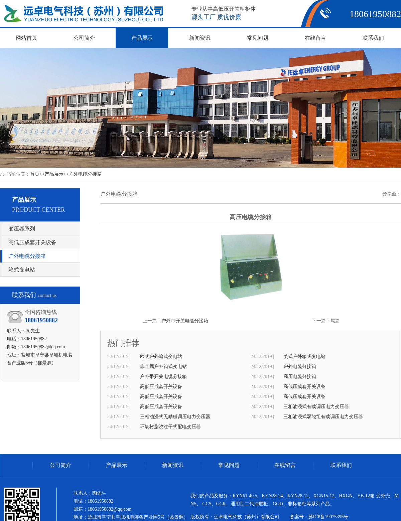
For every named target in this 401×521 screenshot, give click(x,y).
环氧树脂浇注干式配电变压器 (170, 426)
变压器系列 (21, 228)
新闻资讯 (172, 465)
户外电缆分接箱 (85, 174)
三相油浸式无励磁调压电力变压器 (175, 416)
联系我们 (341, 465)
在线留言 (285, 465)
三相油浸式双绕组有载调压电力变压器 (323, 416)
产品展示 (54, 174)
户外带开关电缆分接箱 (184, 320)
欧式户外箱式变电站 (161, 356)
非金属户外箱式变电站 (163, 366)
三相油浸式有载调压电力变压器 (316, 406)
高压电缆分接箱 (299, 376)
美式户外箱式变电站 (304, 356)
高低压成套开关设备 (32, 242)
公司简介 (60, 465)
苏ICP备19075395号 (328, 516)
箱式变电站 (21, 270)
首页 (34, 174)
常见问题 (229, 465)
